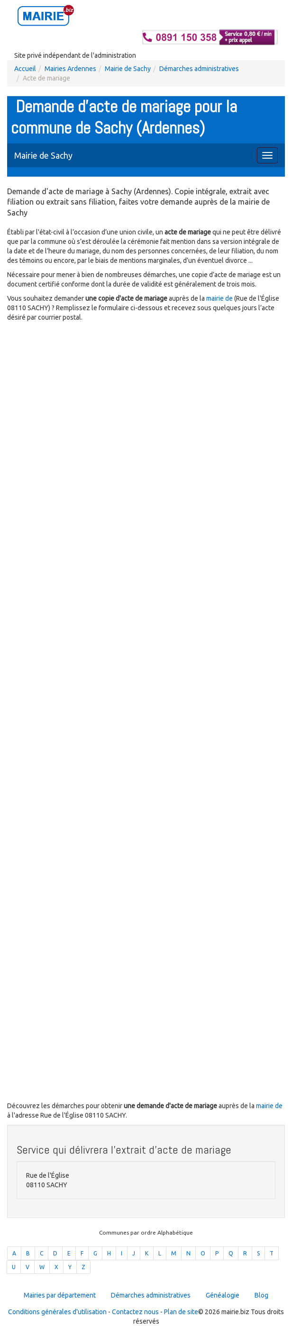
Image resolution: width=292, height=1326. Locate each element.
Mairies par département (60, 1295)
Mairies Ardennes (70, 68)
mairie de (220, 298)
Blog (261, 1295)
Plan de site (181, 1312)
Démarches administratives (199, 68)
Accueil (25, 68)
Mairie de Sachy (128, 68)
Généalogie (222, 1295)
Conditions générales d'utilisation (57, 1312)
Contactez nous (135, 1312)
